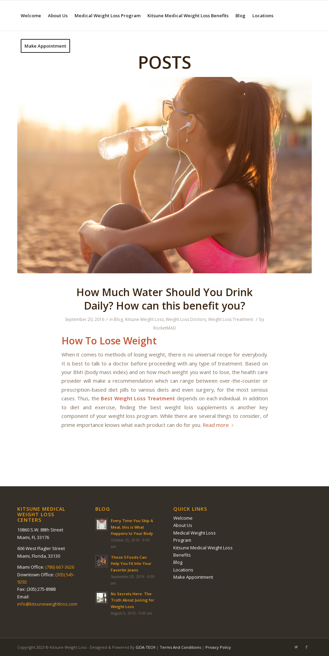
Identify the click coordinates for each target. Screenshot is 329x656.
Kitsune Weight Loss (144, 319)
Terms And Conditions (180, 647)
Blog (118, 319)
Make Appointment (193, 577)
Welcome (183, 518)
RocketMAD (164, 328)
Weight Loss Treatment (230, 319)
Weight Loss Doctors (186, 319)
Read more (219, 424)
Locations (183, 570)
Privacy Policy (218, 647)
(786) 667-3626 (59, 567)
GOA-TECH (145, 647)
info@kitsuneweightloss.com (47, 604)
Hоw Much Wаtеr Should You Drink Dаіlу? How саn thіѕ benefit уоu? (164, 299)
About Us (182, 525)
